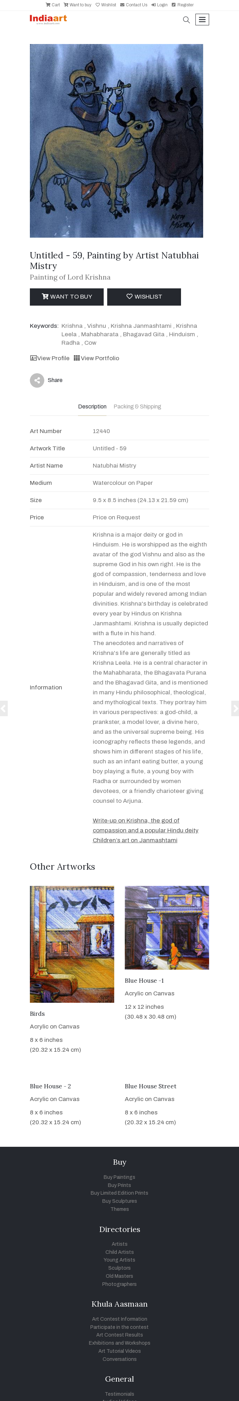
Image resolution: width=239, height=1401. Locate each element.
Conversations (120, 1359)
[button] (186, 20)
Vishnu (96, 326)
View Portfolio (96, 358)
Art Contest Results (119, 1335)
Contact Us (133, 4)
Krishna (72, 326)
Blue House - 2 (50, 1086)
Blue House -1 (144, 980)
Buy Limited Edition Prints (119, 1193)
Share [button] (46, 380)
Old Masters (119, 1276)
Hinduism (182, 334)
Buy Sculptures (119, 1201)
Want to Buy (66, 296)
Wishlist (105, 4)
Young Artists (119, 1260)
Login (159, 4)
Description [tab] (92, 406)
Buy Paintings (119, 1177)
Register (182, 4)
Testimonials (119, 1394)
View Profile (50, 358)
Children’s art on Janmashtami (135, 840)
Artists (120, 1244)
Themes (119, 1209)
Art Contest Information (119, 1319)
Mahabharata (99, 334)
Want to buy (77, 4)
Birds (37, 1014)
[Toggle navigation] (202, 19)
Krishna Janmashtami (141, 326)
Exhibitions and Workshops (119, 1343)
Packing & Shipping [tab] (137, 406)
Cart (52, 4)
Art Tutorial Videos (119, 1351)
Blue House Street (150, 1086)
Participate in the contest (119, 1327)
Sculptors (119, 1268)
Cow (90, 342)
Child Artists (119, 1252)
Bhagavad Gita (143, 334)
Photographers (119, 1284)
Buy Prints (119, 1185)
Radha (71, 342)
